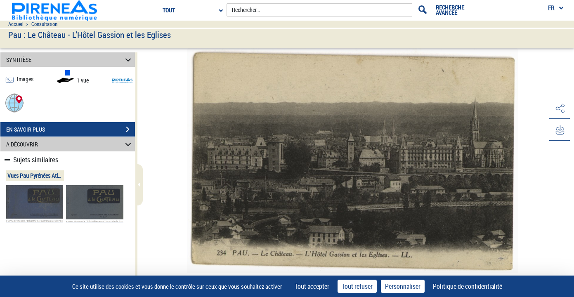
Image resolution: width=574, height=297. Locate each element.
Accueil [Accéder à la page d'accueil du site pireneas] (16, 24)
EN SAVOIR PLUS (70, 129)
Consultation (44, 24)
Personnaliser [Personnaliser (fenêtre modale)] (402, 286)
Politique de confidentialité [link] (467, 286)
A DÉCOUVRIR (69, 144)
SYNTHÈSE (69, 59)
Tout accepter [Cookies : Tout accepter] (312, 286)
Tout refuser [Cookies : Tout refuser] (357, 286)
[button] (14, 102)
